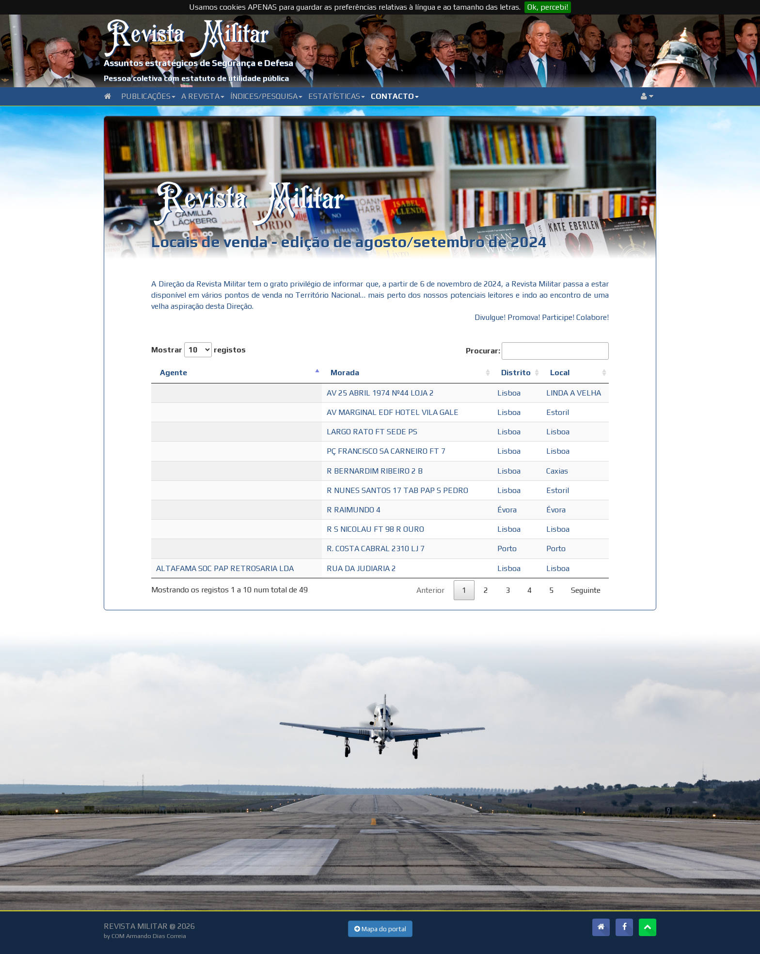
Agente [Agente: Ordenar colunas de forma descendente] (173, 372)
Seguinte (586, 590)
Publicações (148, 96)
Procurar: (537, 350)
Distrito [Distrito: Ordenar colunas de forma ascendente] (516, 372)
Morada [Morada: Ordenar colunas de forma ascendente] (345, 372)
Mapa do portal (380, 929)
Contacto (395, 96)
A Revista (202, 96)
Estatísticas (336, 96)
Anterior (430, 590)
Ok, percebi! (547, 7)
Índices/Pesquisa (266, 96)
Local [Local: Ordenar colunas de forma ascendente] (560, 372)
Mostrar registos (198, 349)
